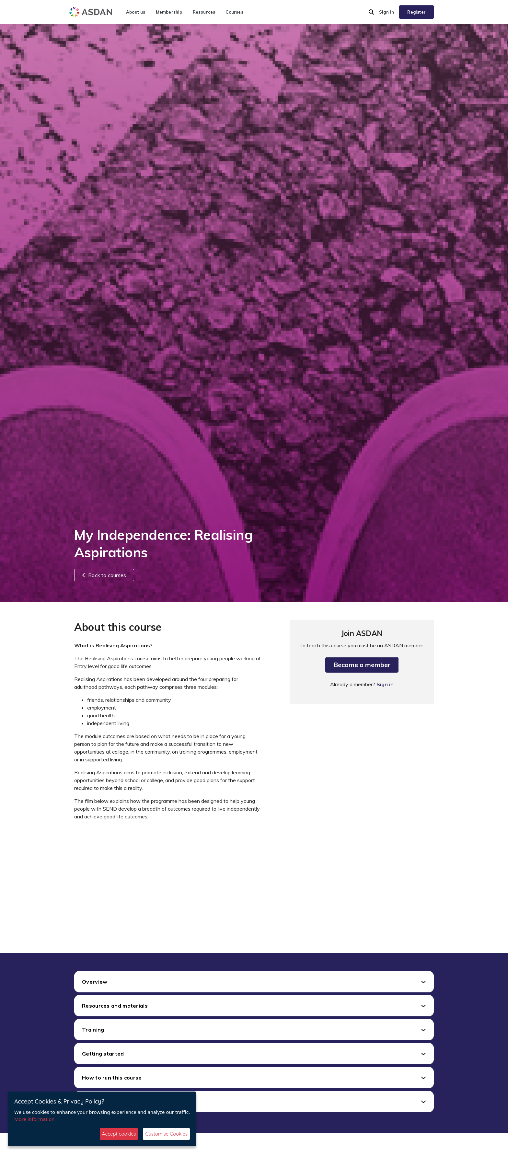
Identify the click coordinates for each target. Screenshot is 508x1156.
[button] (371, 12)
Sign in (386, 12)
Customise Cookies (166, 1134)
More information (34, 1119)
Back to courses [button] (104, 575)
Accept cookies (119, 1134)
